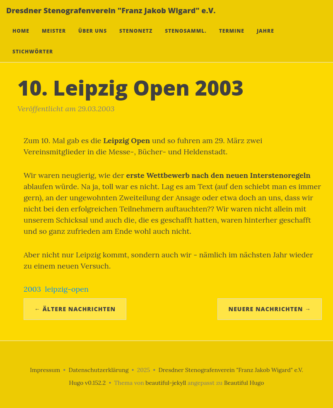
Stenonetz (135, 39)
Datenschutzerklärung (99, 370)
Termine (231, 39)
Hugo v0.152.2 (87, 382)
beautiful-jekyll (165, 382)
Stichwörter (32, 59)
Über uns (92, 39)
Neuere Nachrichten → (269, 309)
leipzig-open (67, 289)
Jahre (265, 39)
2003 (32, 289)
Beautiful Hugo (244, 382)
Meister (54, 39)
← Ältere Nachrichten (75, 309)
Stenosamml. (185, 39)
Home (20, 39)
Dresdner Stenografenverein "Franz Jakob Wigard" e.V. (110, 19)
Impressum (45, 370)
